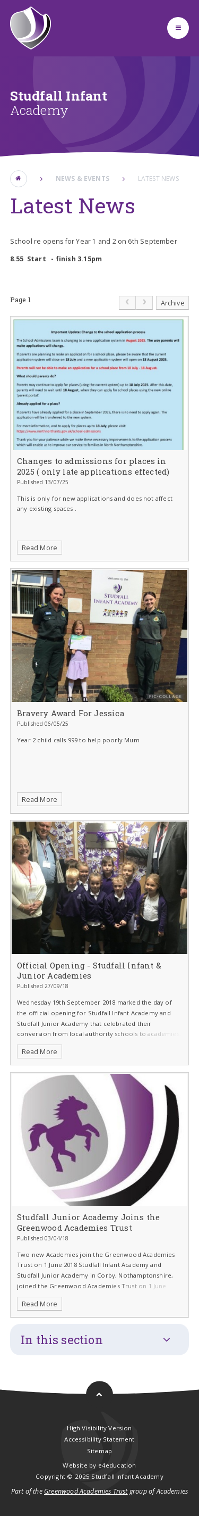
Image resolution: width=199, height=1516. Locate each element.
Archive (173, 303)
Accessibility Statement (99, 1439)
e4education (117, 1465)
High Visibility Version (99, 1428)
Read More (40, 547)
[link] (127, 303)
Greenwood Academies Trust (86, 1491)
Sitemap (99, 1451)
